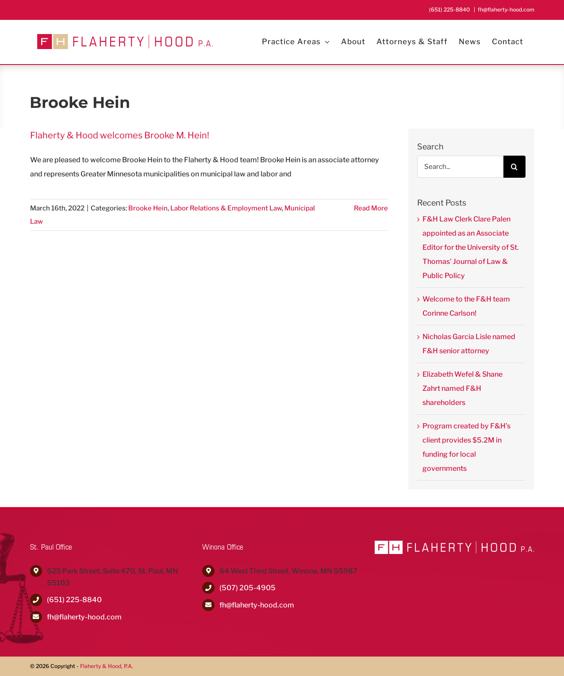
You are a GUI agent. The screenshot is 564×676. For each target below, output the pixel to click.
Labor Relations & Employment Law (226, 208)
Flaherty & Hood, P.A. (106, 666)
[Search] (514, 167)
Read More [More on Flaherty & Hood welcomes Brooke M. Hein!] (371, 208)
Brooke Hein (148, 208)
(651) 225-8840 (74, 600)
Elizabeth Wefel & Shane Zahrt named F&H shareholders (462, 388)
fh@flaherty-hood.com (506, 9)
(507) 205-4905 (247, 588)
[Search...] (460, 167)
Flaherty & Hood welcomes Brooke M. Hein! (119, 135)
